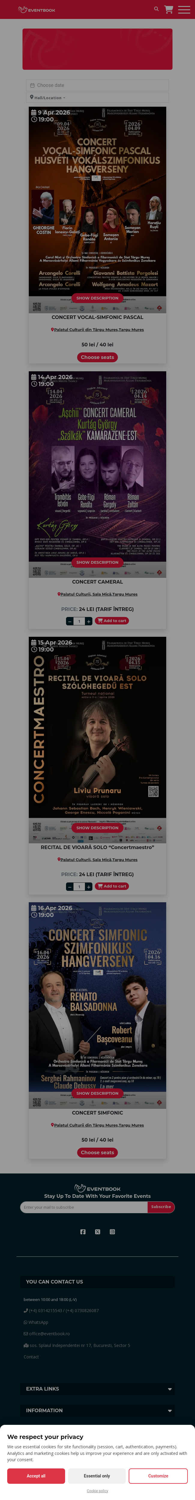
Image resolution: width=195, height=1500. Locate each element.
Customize (158, 1476)
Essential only (97, 1476)
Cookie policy (97, 1491)
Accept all (36, 1476)
